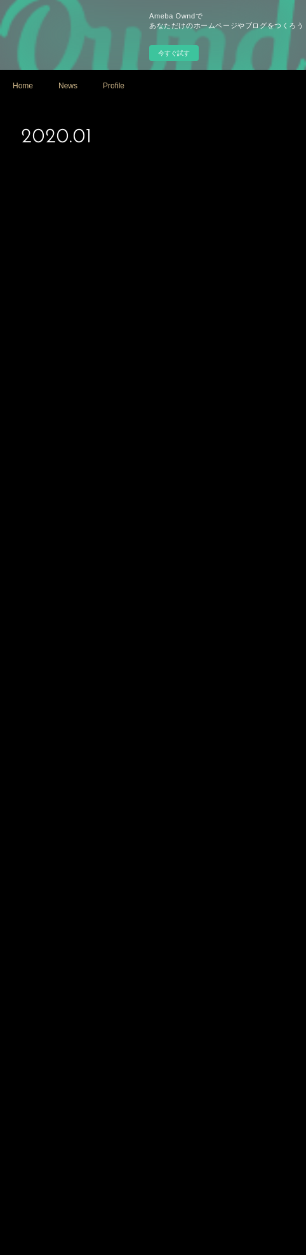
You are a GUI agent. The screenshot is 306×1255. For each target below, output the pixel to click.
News (67, 85)
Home (23, 85)
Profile (113, 85)
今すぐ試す (174, 53)
